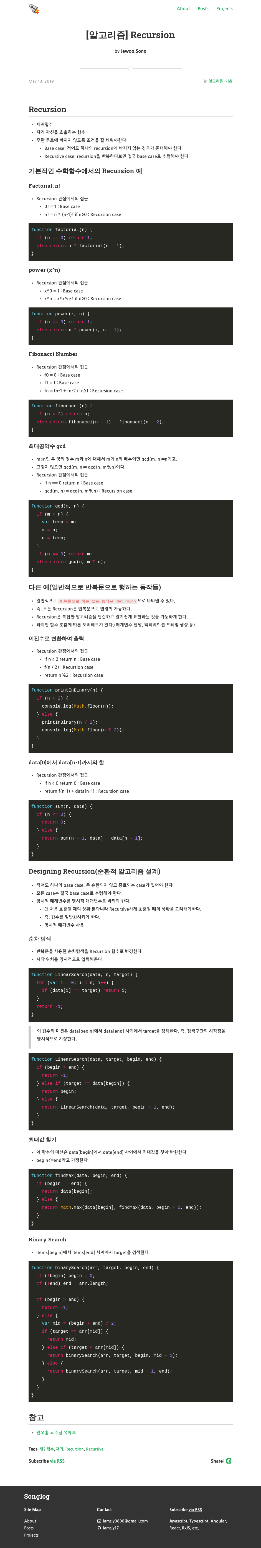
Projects (224, 8)
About (183, 8)
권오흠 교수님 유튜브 (56, 1432)
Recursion (74, 1449)
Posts (203, 8)
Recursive (94, 1449)
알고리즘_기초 (220, 81)
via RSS (57, 1461)
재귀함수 (46, 1449)
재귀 (59, 1449)
